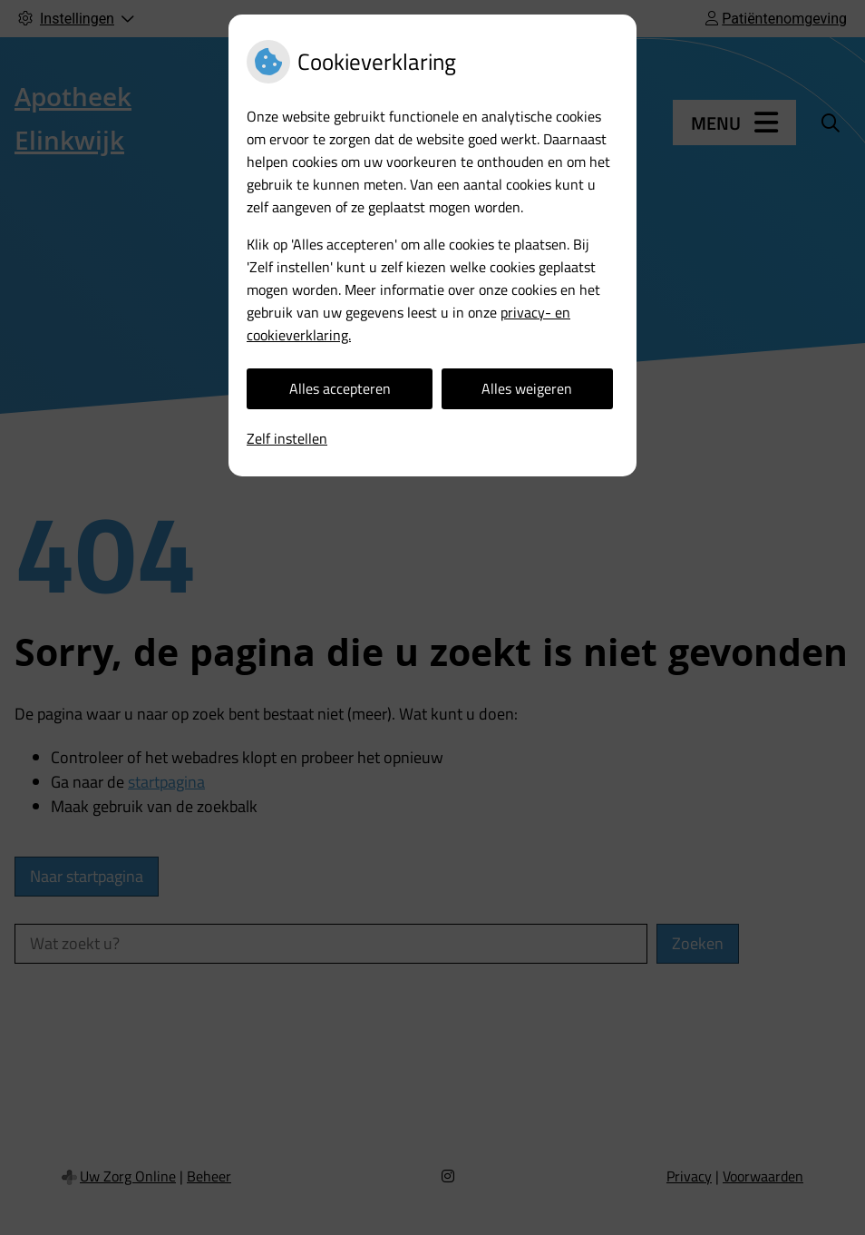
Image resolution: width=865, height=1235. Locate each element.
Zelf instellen (287, 438)
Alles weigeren (526, 388)
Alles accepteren (340, 388)
